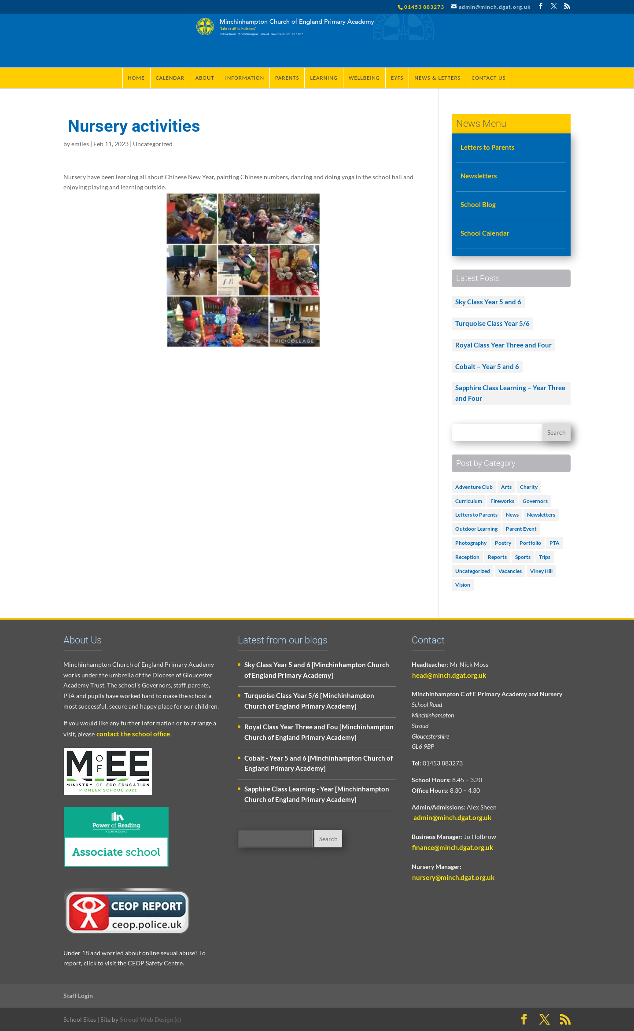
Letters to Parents (488, 147)
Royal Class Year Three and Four (503, 345)
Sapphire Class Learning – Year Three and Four (510, 393)
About (204, 77)
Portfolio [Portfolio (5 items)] (530, 543)
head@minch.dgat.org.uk (449, 675)
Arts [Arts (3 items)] (506, 487)
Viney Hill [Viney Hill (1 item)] (541, 571)
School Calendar (485, 233)
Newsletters (479, 176)
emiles (80, 144)
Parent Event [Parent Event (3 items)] (521, 528)
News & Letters (437, 77)
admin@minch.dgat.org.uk (451, 817)
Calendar (170, 77)
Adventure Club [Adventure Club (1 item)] (474, 487)
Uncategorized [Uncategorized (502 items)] (472, 571)
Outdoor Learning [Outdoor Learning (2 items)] (476, 528)
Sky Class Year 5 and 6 (488, 302)
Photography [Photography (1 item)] (471, 543)
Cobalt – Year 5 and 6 (487, 366)
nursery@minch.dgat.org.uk (453, 877)
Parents (287, 77)
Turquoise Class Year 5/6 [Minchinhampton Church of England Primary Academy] (309, 700)
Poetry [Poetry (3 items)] (503, 543)
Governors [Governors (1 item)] (535, 501)
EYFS (397, 77)
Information (244, 77)
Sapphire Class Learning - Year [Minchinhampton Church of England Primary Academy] (316, 794)
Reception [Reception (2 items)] (467, 557)
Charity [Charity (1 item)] (529, 487)
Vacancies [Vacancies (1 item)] (510, 571)
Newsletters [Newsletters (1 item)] (541, 514)
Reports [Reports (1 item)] (497, 557)
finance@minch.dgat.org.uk (452, 847)
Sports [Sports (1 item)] (523, 557)
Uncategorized (153, 144)
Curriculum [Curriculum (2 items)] (468, 501)
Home (136, 77)
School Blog (478, 204)
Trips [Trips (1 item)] (544, 557)
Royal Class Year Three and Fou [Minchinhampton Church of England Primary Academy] (319, 732)
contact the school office (133, 734)
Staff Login (78, 995)
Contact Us (488, 77)
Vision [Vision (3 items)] (462, 584)
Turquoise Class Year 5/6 (492, 323)
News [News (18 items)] (512, 514)
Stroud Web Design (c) (150, 1019)
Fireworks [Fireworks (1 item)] (502, 501)
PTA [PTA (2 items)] (554, 543)
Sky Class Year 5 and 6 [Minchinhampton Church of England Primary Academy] (316, 670)
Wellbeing (364, 77)
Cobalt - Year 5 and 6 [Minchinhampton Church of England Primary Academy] (318, 763)
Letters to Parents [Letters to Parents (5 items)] (476, 514)
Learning (324, 77)
